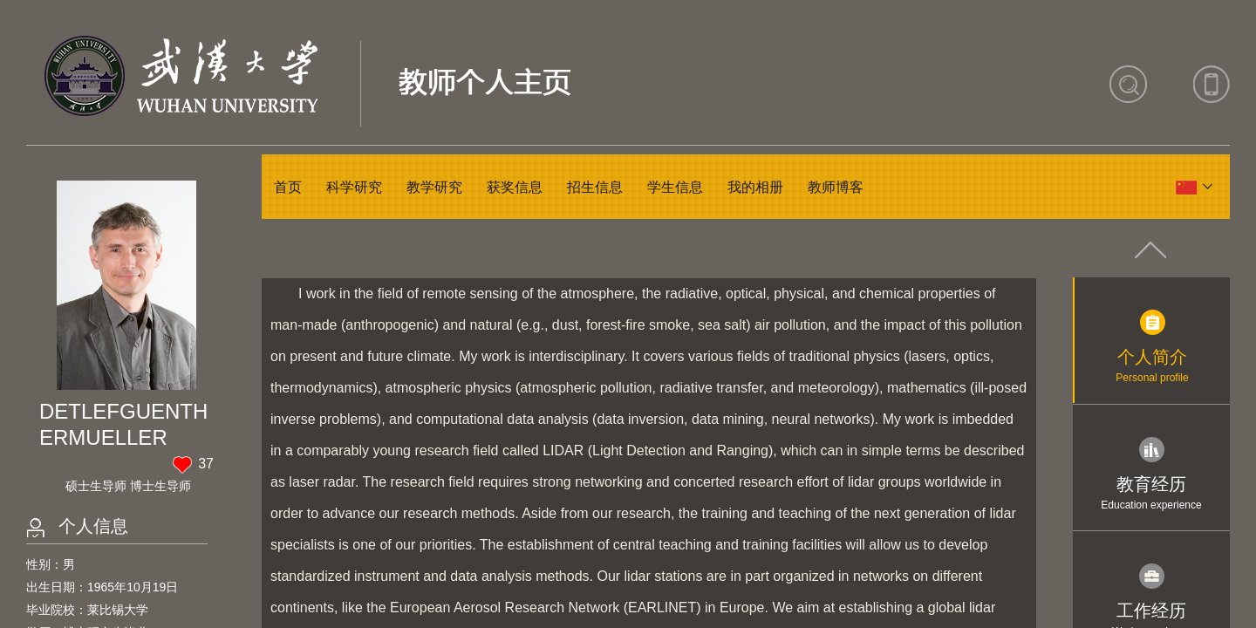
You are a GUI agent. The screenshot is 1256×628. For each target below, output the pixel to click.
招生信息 (595, 187)
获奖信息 (515, 187)
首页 (288, 187)
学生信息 (675, 187)
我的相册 (755, 187)
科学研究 (354, 187)
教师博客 (836, 187)
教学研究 (434, 187)
